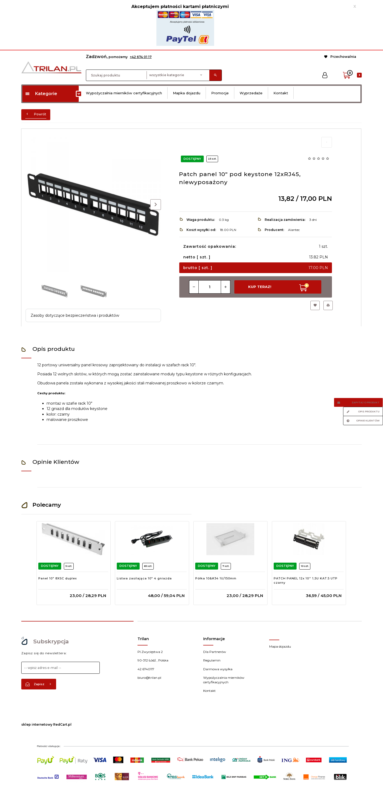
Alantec (294, 230)
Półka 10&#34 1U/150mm (215, 578)
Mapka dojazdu (186, 93)
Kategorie (41, 93)
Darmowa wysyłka (217, 669)
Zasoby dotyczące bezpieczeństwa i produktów (75, 315)
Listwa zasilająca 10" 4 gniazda (144, 578)
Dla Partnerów (214, 652)
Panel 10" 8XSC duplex (57, 578)
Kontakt (280, 93)
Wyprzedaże (251, 93)
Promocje (220, 93)
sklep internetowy (36, 724)
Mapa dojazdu (280, 646)
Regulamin (211, 660)
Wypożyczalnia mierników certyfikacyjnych (124, 93)
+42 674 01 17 (141, 57)
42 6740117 (146, 669)
